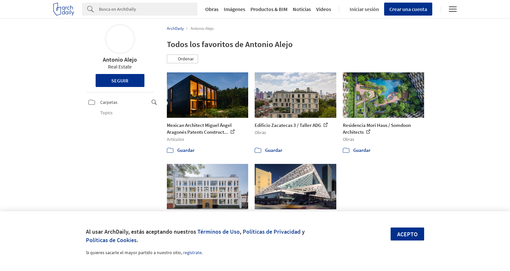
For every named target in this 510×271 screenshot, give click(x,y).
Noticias (302, 9)
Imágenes (234, 9)
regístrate (192, 252)
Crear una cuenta (408, 9)
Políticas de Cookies (111, 240)
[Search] (148, 9)
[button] (182, 59)
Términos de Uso (218, 231)
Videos (323, 9)
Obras (212, 9)
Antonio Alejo (120, 59)
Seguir (119, 80)
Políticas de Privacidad (272, 231)
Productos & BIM (269, 9)
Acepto (407, 234)
